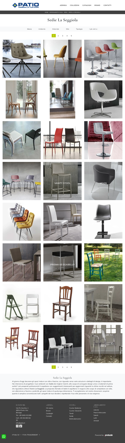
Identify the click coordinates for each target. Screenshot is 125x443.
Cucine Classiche (75, 411)
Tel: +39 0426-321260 (23, 415)
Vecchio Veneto (21, 346)
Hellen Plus (62, 101)
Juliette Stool (22, 183)
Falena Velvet (62, 346)
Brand (97, 5)
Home (46, 12)
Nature (103, 264)
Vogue (22, 264)
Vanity (62, 142)
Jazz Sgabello (103, 142)
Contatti (107, 5)
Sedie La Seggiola (74, 12)
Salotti (96, 415)
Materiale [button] (55, 29)
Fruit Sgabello (103, 61)
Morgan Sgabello (103, 224)
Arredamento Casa (56, 12)
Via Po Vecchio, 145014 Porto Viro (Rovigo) (22, 410)
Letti (95, 418)
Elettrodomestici (75, 419)
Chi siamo (49, 408)
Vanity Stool (62, 183)
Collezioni (74, 5)
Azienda (63, 5)
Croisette (22, 101)
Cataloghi (86, 5)
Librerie (96, 410)
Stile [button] (67, 29)
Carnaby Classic (21, 61)
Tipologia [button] (79, 29)
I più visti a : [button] (93, 29)
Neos (22, 142)
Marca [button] (29, 29)
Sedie (65, 12)
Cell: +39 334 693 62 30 (23, 419)
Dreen (21, 305)
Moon (103, 183)
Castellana (62, 305)
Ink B (103, 346)
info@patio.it (20, 423)
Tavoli (71, 413)
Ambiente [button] (42, 29)
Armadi (96, 421)
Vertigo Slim (62, 224)
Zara (22, 224)
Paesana (103, 305)
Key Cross (103, 101)
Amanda (62, 61)
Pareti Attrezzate (100, 413)
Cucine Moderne (75, 408)
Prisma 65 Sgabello (62, 264)
